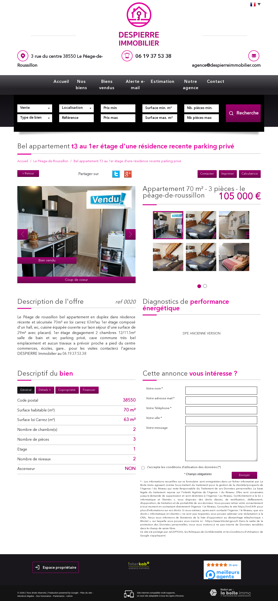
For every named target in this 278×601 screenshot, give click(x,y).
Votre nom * (154, 388)
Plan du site (86, 592)
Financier (89, 390)
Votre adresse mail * (160, 398)
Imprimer (228, 174)
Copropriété (67, 390)
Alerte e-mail (135, 85)
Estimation (162, 82)
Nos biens (81, 85)
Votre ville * (154, 418)
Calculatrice (250, 174)
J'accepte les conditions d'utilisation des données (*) (184, 467)
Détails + (45, 390)
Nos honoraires (43, 596)
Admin (69, 596)
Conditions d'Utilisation (244, 532)
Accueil (61, 82)
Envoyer (244, 475)
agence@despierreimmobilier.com (226, 65)
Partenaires (59, 596)
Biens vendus (107, 85)
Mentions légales (25, 596)
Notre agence (191, 85)
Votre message (157, 427)
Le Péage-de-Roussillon (50, 161)
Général (25, 390)
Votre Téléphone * (158, 408)
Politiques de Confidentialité (205, 532)
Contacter (208, 174)
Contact (215, 82)
